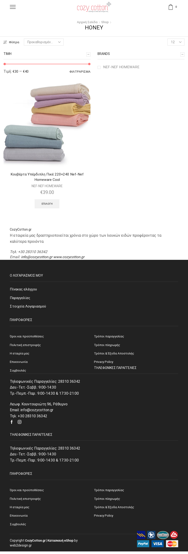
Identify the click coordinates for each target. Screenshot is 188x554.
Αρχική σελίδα (87, 22)
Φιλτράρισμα (79, 72)
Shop (105, 22)
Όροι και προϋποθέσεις (27, 492)
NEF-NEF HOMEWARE (121, 67)
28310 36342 (69, 383)
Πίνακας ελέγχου (24, 290)
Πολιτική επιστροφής (26, 500)
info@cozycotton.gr (37, 257)
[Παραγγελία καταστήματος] (44, 42)
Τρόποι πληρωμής (108, 500)
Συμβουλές (18, 526)
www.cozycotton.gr (70, 257)
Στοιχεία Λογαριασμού (29, 307)
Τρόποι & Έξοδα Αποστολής (115, 509)
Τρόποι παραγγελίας (109, 492)
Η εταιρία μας (20, 509)
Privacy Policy (104, 518)
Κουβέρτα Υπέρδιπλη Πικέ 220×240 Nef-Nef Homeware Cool (47, 177)
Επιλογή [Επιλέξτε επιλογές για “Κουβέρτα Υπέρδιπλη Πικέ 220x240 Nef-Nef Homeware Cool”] (47, 204)
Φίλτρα (12, 42)
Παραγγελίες (21, 299)
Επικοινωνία (19, 518)
